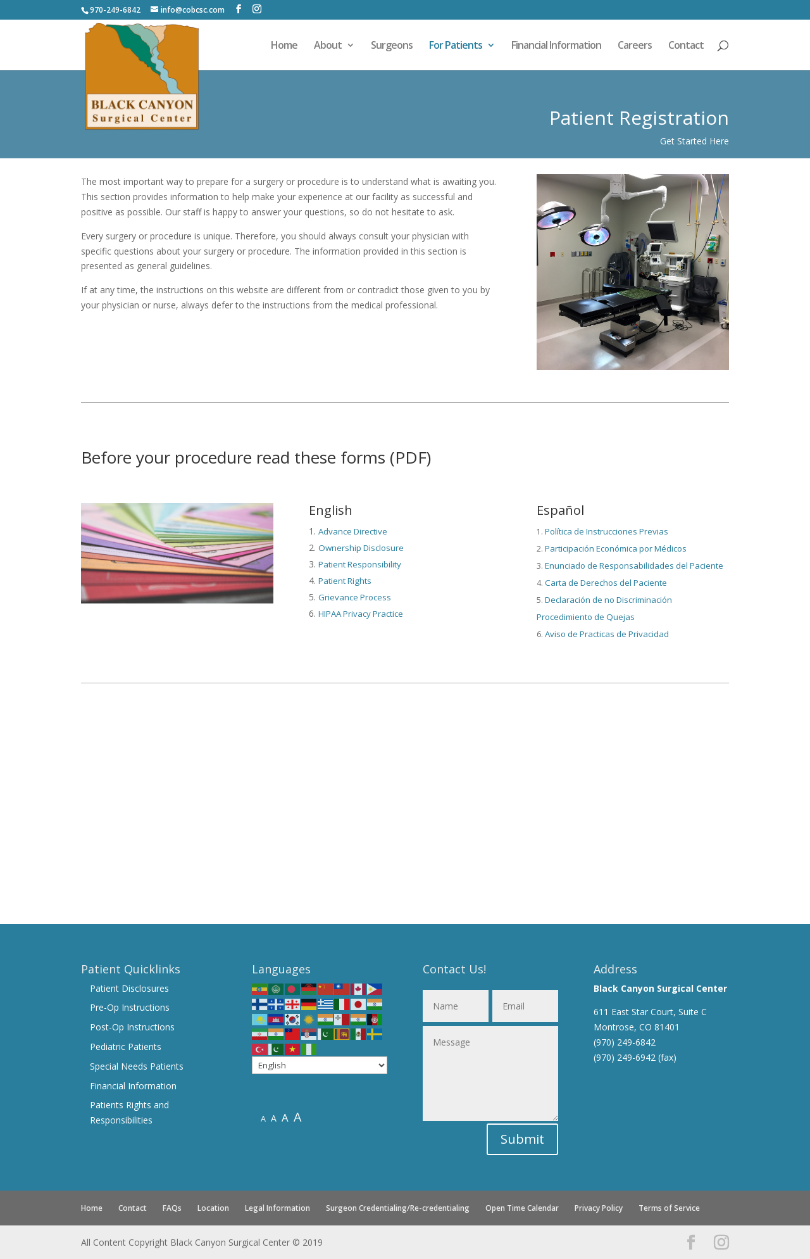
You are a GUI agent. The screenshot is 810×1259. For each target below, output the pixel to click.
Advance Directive (352, 531)
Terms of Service (669, 1208)
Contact (686, 46)
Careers (635, 46)
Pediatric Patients (125, 1047)
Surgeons (392, 46)
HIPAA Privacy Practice (360, 613)
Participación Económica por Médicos (616, 548)
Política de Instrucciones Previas (606, 531)
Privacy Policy (599, 1208)
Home (284, 46)
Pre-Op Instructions (130, 1007)
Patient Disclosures (129, 988)
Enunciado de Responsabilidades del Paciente (634, 565)
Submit (522, 1139)
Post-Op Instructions (132, 1027)
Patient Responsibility (359, 564)
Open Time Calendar (522, 1208)
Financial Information (556, 46)
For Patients (455, 46)
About (328, 46)
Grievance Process (354, 597)
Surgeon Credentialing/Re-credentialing (398, 1208)
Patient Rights (344, 580)
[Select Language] (319, 1065)
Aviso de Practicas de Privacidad (607, 634)
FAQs (172, 1208)
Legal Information (277, 1208)
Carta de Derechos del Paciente (606, 582)
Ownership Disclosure (361, 548)
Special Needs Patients (137, 1066)
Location (213, 1208)
